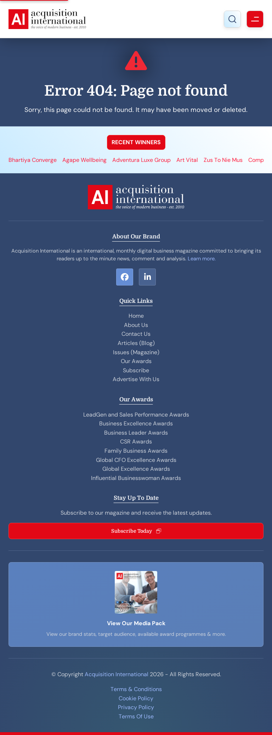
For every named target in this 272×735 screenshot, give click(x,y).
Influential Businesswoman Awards (136, 478)
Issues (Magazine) (136, 352)
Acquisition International (116, 674)
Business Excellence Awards (136, 423)
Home (136, 316)
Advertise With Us (136, 379)
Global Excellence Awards (136, 469)
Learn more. (202, 258)
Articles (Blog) (136, 343)
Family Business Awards (136, 450)
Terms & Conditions (136, 689)
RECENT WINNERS (136, 142)
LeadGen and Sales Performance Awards (136, 414)
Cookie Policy (136, 698)
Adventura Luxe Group (141, 160)
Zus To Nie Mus (223, 160)
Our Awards (136, 361)
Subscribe (136, 370)
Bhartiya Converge (32, 160)
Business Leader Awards (136, 432)
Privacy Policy (136, 707)
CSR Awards (136, 441)
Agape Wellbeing (84, 160)
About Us (136, 325)
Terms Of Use (136, 716)
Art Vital (187, 160)
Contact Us (136, 334)
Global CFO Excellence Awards (136, 460)
